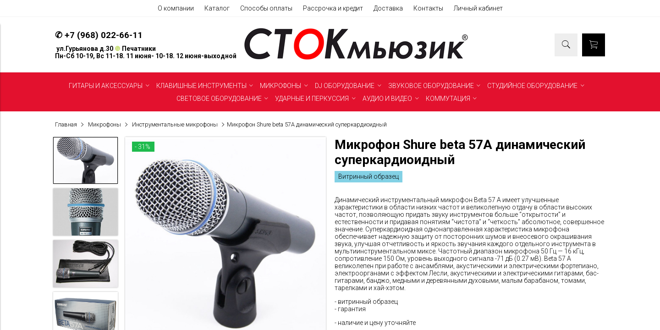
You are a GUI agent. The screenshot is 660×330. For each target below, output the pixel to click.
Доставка (388, 8)
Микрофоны (104, 124)
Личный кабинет (478, 8)
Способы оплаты (266, 8)
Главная (66, 124)
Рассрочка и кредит (333, 8)
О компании (176, 8)
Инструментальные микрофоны (175, 124)
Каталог (217, 8)
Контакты (428, 8)
